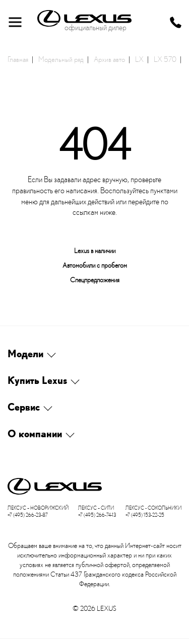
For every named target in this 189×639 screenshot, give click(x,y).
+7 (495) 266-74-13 (97, 515)
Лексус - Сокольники (153, 508)
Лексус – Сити (96, 508)
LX (139, 59)
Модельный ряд (61, 59)
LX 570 (165, 59)
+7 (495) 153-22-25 (144, 515)
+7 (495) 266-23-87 (28, 515)
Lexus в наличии (94, 250)
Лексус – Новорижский (38, 508)
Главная (18, 59)
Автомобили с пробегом (94, 265)
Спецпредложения (94, 279)
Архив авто (109, 59)
